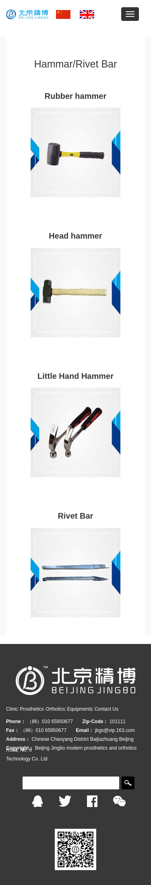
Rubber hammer (75, 96)
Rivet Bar (75, 515)
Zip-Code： (95, 721)
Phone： (16, 721)
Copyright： (20, 748)
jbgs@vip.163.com (115, 730)
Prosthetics (31, 709)
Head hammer (75, 235)
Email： (84, 730)
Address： (18, 739)
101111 (118, 721)
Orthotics (55, 709)
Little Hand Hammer (75, 376)
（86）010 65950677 (50, 721)
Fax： (12, 730)
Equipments (79, 709)
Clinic (12, 709)
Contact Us (106, 709)
